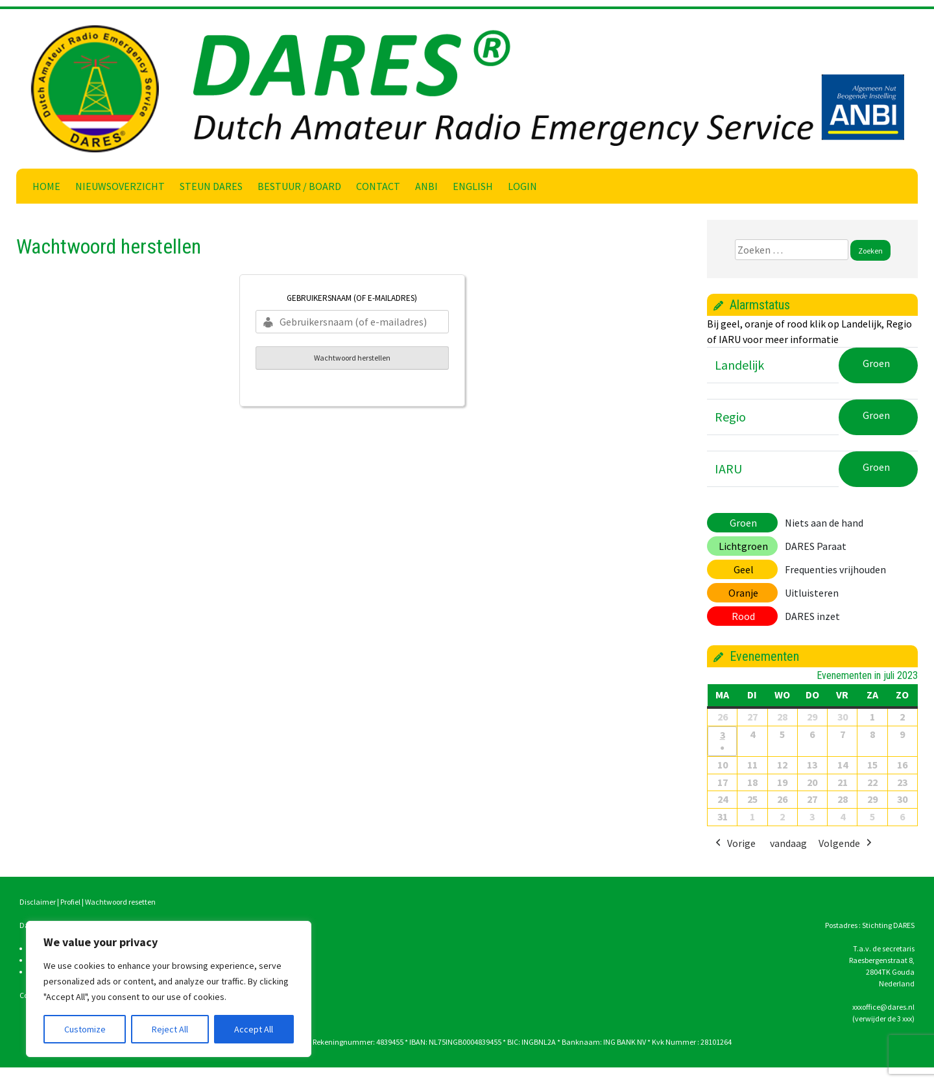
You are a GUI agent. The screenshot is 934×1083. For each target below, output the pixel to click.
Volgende (846, 844)
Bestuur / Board (299, 186)
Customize (85, 1029)
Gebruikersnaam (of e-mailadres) (352, 297)
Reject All (170, 1029)
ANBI (426, 186)
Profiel (70, 902)
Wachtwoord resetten (120, 902)
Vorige (734, 844)
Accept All (253, 1029)
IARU (728, 468)
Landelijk (739, 365)
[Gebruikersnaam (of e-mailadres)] (352, 321)
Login (522, 186)
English (473, 186)
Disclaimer (37, 902)
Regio (730, 417)
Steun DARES (211, 186)
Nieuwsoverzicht (120, 186)
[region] (168, 989)
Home (46, 186)
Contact (378, 186)
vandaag (788, 843)
